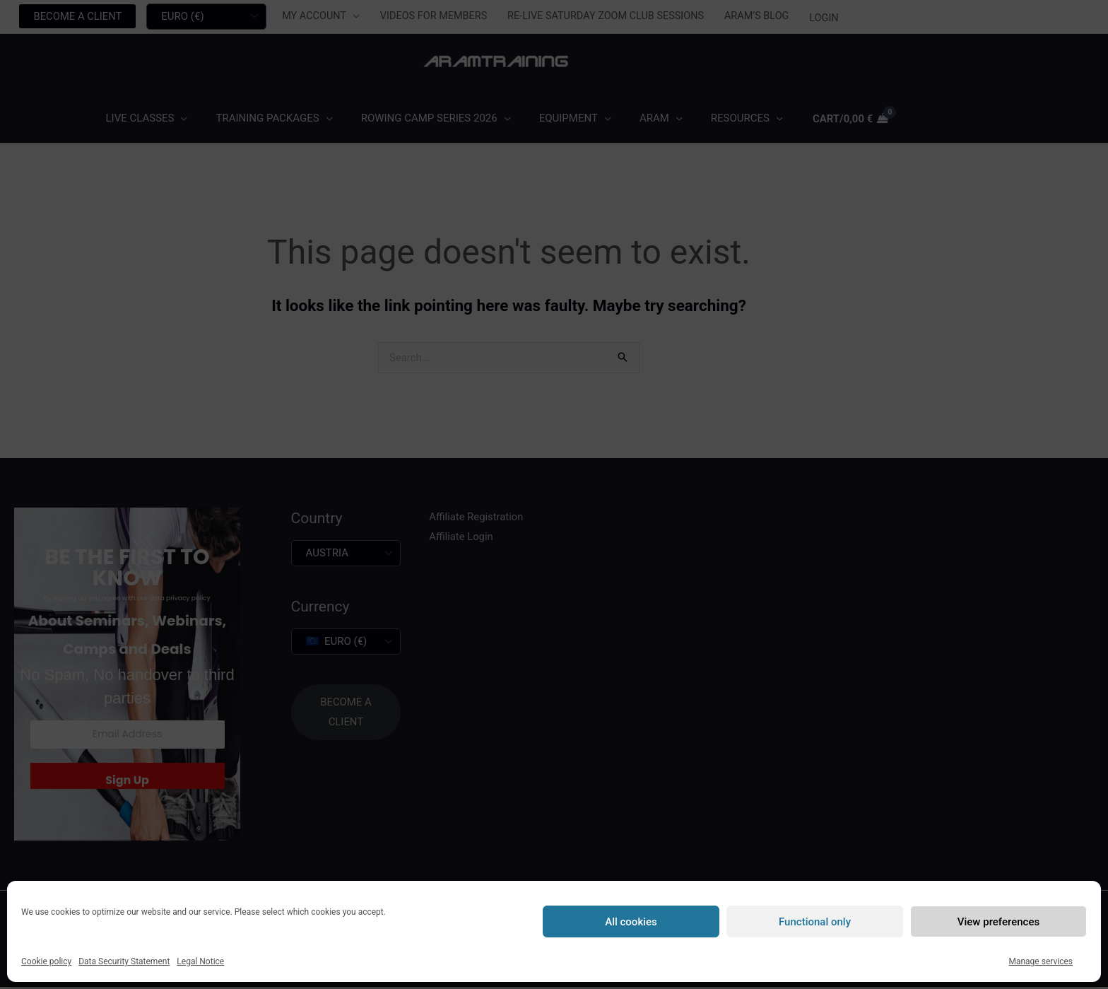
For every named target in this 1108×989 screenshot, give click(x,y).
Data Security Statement (124, 961)
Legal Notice (200, 961)
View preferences (998, 921)
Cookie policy (46, 961)
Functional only (815, 921)
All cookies (631, 921)
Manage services (1040, 961)
